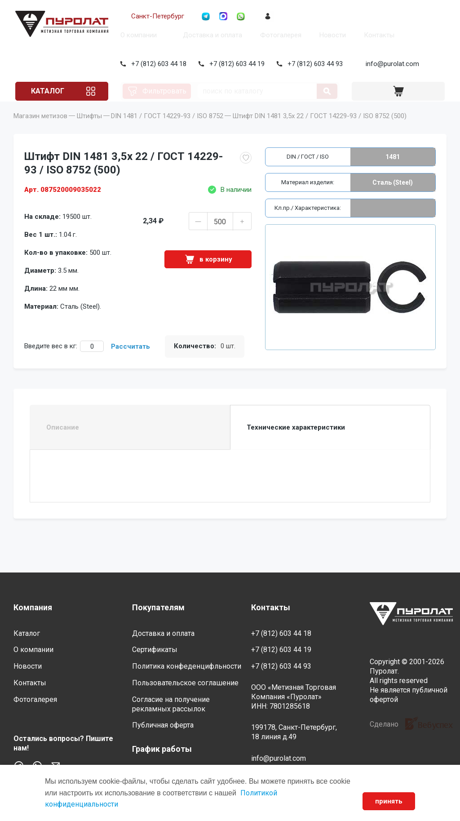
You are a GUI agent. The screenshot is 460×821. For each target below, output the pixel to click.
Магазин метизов (40, 128)
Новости (331, 35)
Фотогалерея (279, 35)
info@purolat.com (390, 64)
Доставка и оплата (210, 35)
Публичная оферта (163, 725)
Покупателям (158, 607)
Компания (32, 607)
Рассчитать (130, 359)
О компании (137, 35)
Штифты (89, 128)
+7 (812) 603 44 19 (235, 64)
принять (388, 801)
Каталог (46, 91)
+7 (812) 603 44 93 (313, 64)
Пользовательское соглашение (185, 683)
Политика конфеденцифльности (186, 666)
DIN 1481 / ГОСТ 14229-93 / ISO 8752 (167, 128)
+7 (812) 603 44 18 (157, 64)
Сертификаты (154, 650)
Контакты (377, 35)
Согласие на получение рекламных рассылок (171, 704)
